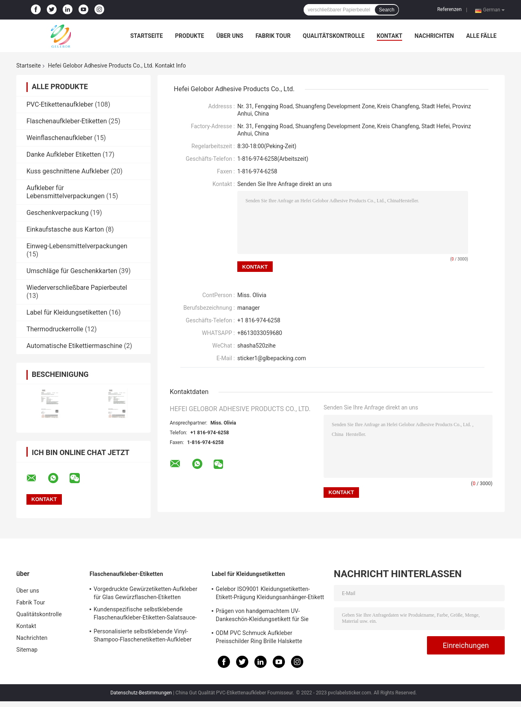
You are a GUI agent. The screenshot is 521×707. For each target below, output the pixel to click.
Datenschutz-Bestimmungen (141, 693)
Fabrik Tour (273, 36)
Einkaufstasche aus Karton (65, 229)
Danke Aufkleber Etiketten (63, 154)
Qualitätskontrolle (334, 36)
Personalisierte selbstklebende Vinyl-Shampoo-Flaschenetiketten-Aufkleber (143, 635)
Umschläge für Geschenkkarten (71, 271)
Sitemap (26, 649)
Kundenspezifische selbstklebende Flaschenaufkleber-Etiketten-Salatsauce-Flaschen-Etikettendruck (145, 614)
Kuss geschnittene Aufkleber (67, 171)
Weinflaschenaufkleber (59, 138)
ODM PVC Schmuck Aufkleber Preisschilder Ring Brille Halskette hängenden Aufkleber (259, 638)
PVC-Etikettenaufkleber (59, 104)
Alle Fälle (481, 36)
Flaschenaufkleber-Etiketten (66, 121)
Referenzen (449, 9)
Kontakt (390, 36)
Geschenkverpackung (57, 213)
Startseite (146, 36)
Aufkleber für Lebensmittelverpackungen (65, 192)
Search (386, 10)
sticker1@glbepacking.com (271, 358)
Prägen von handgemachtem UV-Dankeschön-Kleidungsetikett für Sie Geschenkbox (262, 616)
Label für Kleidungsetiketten (66, 312)
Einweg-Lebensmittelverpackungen (76, 246)
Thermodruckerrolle (54, 329)
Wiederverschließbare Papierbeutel (76, 287)
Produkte (189, 36)
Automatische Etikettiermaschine (74, 346)
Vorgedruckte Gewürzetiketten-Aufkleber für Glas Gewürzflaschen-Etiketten (145, 593)
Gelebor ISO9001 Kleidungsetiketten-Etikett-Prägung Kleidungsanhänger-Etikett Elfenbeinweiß (270, 594)
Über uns (229, 36)
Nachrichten (434, 36)
